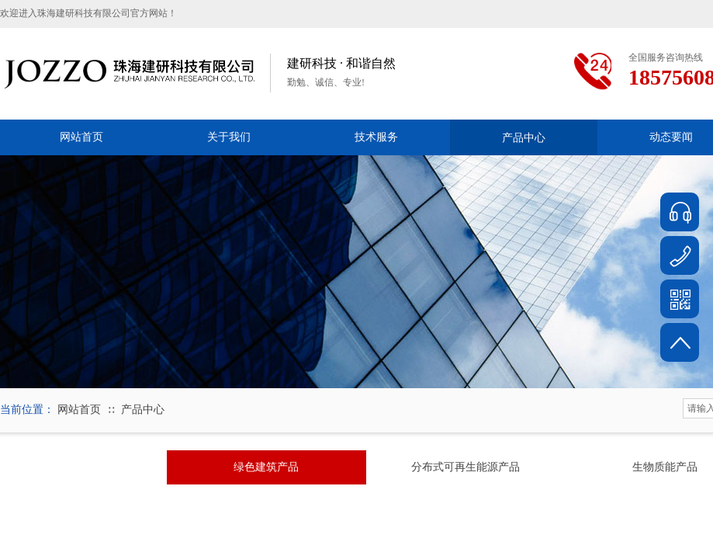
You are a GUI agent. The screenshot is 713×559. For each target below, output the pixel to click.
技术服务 (376, 137)
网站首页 (81, 137)
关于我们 (229, 137)
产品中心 (523, 137)
